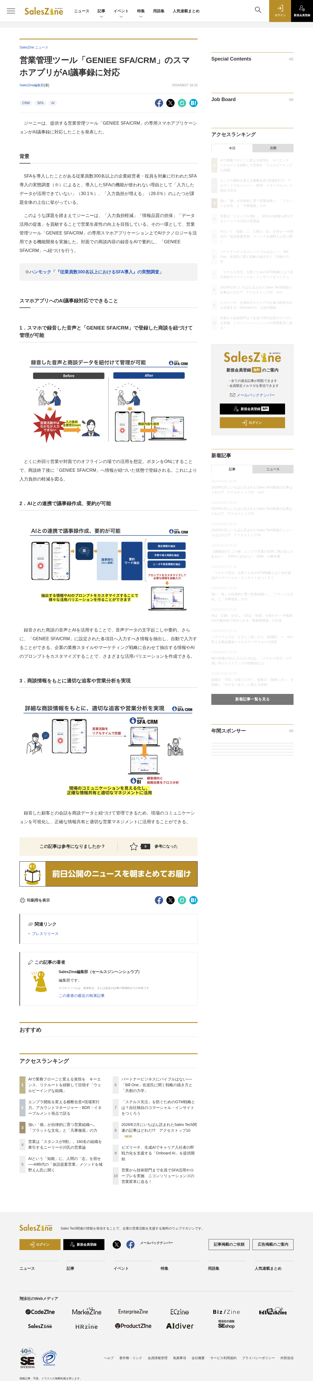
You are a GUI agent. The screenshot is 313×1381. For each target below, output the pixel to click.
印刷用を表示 (34, 900)
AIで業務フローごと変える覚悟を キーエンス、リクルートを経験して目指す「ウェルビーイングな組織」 (64, 1085)
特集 (141, 11)
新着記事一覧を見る (252, 699)
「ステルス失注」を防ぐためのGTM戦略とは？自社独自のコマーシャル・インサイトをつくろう (158, 1108)
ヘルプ (109, 1358)
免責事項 (179, 1358)
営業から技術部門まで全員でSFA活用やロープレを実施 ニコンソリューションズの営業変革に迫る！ (157, 1176)
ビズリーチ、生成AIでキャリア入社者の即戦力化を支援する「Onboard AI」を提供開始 (158, 1153)
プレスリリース (45, 933)
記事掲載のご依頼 (229, 1244)
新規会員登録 (251, 409)
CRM (26, 103)
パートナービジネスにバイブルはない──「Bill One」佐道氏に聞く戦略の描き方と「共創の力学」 (156, 1085)
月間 (273, 148)
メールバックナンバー (252, 395)
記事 (101, 11)
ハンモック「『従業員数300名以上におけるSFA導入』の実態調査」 (96, 272)
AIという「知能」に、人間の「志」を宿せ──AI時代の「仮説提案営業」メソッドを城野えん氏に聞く (65, 1164)
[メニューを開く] (11, 11)
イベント (121, 11)
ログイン (251, 422)
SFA (40, 103)
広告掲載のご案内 (273, 1244)
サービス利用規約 (223, 1358)
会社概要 (198, 1358)
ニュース (81, 11)
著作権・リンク (130, 1358)
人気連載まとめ (186, 11)
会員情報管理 (157, 1358)
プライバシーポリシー (258, 1358)
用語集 (158, 11)
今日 (232, 148)
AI (52, 103)
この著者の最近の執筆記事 (82, 995)
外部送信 (287, 1358)
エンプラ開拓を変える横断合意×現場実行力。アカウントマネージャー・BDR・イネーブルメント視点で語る (65, 1108)
